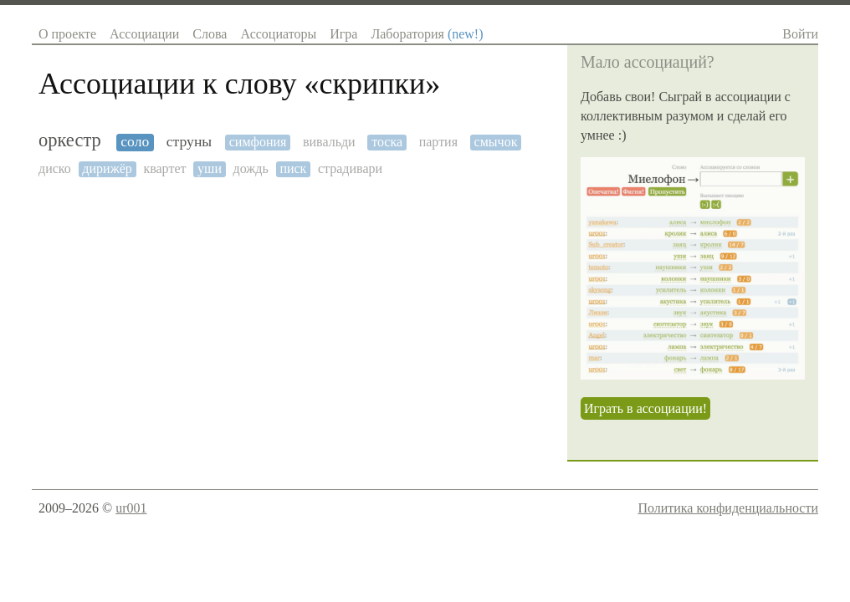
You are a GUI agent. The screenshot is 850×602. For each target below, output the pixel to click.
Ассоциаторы (278, 34)
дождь (251, 168)
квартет (164, 168)
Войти (800, 34)
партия (438, 142)
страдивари (350, 168)
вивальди (329, 142)
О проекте (67, 34)
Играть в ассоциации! (645, 408)
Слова (209, 34)
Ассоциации (144, 34)
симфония (258, 142)
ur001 (130, 508)
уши (209, 168)
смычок (496, 142)
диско (54, 168)
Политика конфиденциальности (728, 508)
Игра (343, 34)
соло (134, 142)
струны (189, 142)
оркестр (69, 140)
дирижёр (106, 168)
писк (292, 168)
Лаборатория (427, 34)
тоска (386, 142)
